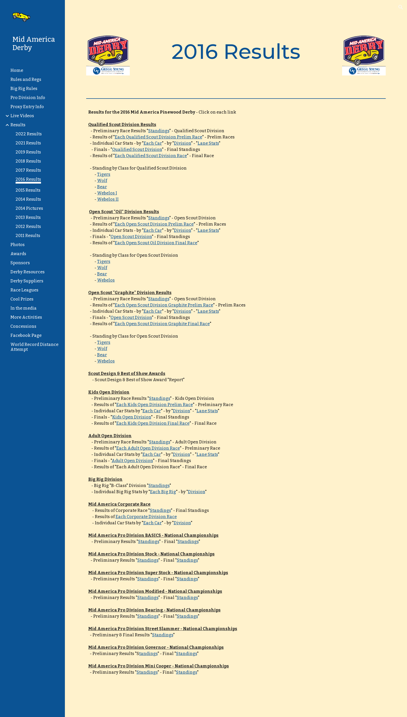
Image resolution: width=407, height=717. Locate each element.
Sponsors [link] (20, 262)
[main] (236, 51)
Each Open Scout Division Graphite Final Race (162, 323)
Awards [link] (18, 253)
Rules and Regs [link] (25, 79)
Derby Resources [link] (27, 271)
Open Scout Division (131, 236)
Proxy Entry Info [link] (27, 106)
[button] (401, 7)
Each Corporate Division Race (146, 516)
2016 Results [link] (28, 179)
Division (182, 143)
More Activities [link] (26, 317)
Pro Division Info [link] (27, 97)
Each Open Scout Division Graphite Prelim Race (164, 305)
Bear (102, 186)
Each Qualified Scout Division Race (151, 155)
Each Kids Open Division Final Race (152, 423)
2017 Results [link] (28, 170)
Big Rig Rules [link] (23, 88)
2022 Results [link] (29, 133)
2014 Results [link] (28, 199)
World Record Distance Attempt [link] (34, 347)
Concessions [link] (23, 326)
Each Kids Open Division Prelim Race (154, 404)
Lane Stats (208, 143)
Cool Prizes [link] (21, 299)
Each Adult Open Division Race (148, 448)
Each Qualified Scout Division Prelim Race (158, 137)
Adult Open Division (132, 460)
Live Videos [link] (22, 115)
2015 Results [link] (28, 190)
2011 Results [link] (28, 235)
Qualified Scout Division (137, 149)
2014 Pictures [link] (29, 208)
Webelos (106, 280)
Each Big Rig (163, 491)
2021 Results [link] (28, 143)
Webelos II (108, 199)
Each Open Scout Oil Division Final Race (156, 242)
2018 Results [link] (28, 161)
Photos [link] (17, 244)
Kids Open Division (131, 417)
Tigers (103, 174)
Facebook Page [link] (26, 335)
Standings (158, 130)
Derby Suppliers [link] (26, 281)
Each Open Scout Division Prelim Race (154, 224)
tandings (148, 653)
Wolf (102, 180)
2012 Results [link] (28, 226)
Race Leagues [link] (24, 290)
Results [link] (17, 124)
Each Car (153, 143)
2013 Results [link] (28, 217)
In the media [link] (23, 308)
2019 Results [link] (28, 152)
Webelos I (107, 193)
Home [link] (16, 70)
